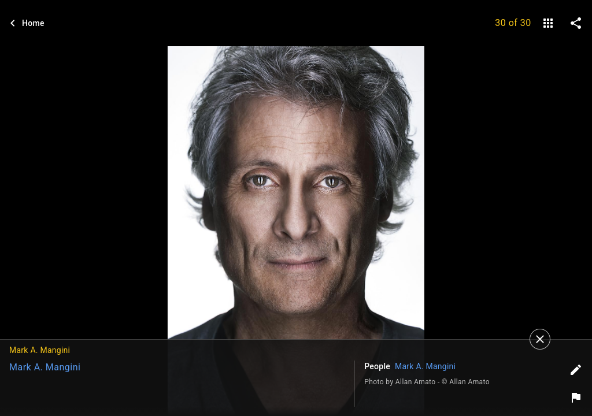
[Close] (540, 339)
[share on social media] (576, 23)
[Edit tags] (576, 370)
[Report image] (576, 397)
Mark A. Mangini (44, 367)
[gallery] (548, 23)
